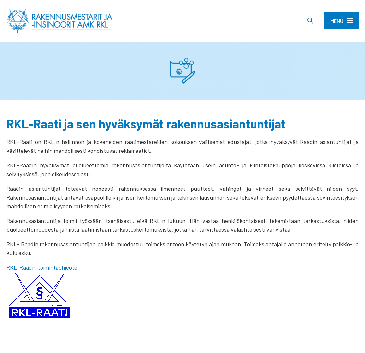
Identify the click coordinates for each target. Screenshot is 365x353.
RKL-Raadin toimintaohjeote (41, 267)
